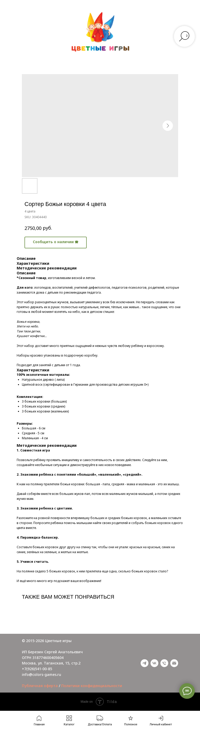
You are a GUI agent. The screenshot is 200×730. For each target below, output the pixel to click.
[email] (174, 663)
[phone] (164, 663)
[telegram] (144, 663)
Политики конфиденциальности (91, 685)
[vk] (154, 663)
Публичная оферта (40, 685)
